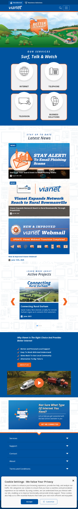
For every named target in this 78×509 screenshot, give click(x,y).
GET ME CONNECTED (49, 424)
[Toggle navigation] (66, 7)
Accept (29, 502)
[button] (13, 301)
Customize (48, 502)
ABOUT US (24, 365)
